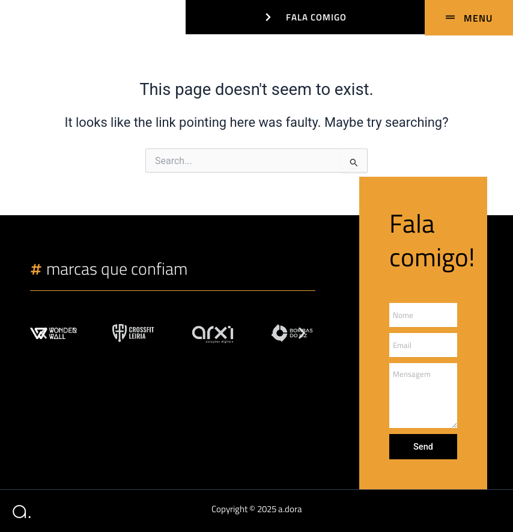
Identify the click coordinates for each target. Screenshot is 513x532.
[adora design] (20, 15)
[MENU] (469, 17)
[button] (43, 333)
